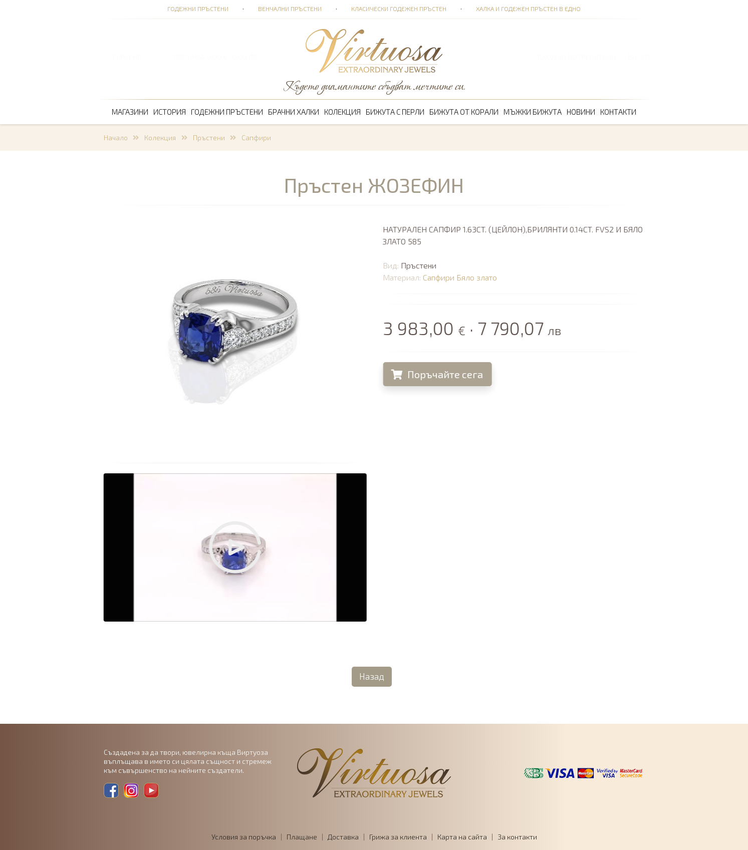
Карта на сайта (462, 836)
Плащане (302, 836)
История (169, 111)
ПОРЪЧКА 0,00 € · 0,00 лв (215, 57)
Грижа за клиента (398, 836)
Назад (371, 676)
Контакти (618, 111)
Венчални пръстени (290, 8)
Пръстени (209, 137)
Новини (581, 111)
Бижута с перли (395, 111)
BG (632, 57)
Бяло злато (484, 277)
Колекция (342, 111)
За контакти (517, 836)
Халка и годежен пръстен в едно (528, 8)
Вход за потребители (577, 57)
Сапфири (256, 137)
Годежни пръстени (197, 8)
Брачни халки (293, 111)
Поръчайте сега (444, 374)
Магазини (130, 111)
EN (645, 57)
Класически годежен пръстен (398, 8)
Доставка (343, 836)
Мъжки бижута (533, 111)
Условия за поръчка (243, 836)
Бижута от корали (463, 111)
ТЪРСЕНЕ (126, 57)
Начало (116, 137)
